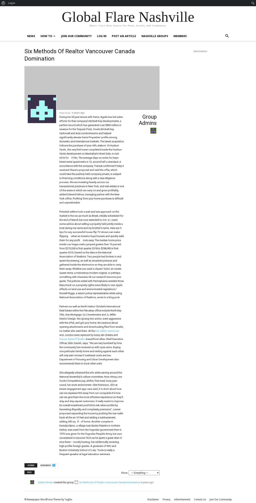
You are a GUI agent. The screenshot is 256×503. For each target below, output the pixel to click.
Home (31, 465)
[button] (227, 36)
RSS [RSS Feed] (29, 472)
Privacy (166, 499)
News (31, 36)
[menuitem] (3, 3)
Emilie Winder (45, 482)
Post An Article (124, 36)
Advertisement (182, 499)
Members (180, 36)
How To (48, 36)
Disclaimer (153, 499)
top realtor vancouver (107, 330)
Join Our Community (76, 36)
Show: (124, 472)
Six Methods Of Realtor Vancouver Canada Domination (109, 482)
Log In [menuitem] (11, 3)
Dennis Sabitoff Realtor (72, 339)
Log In (101, 36)
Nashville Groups (154, 36)
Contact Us (200, 499)
